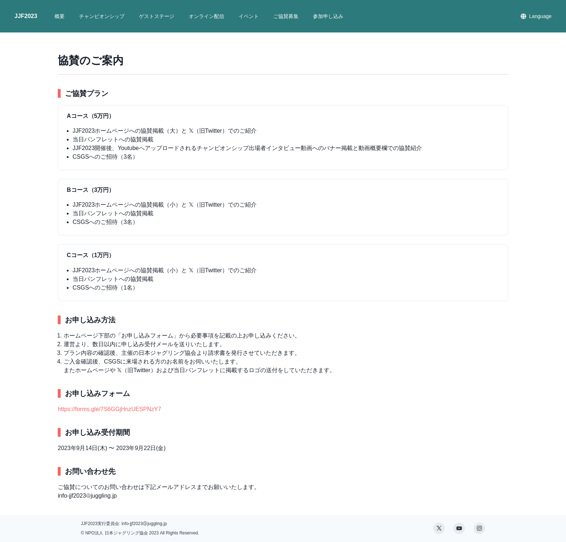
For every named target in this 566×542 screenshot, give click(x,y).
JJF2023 (25, 16)
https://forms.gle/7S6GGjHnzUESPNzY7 (109, 409)
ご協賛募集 (286, 16)
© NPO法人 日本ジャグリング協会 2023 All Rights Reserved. (140, 533)
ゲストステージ (156, 16)
